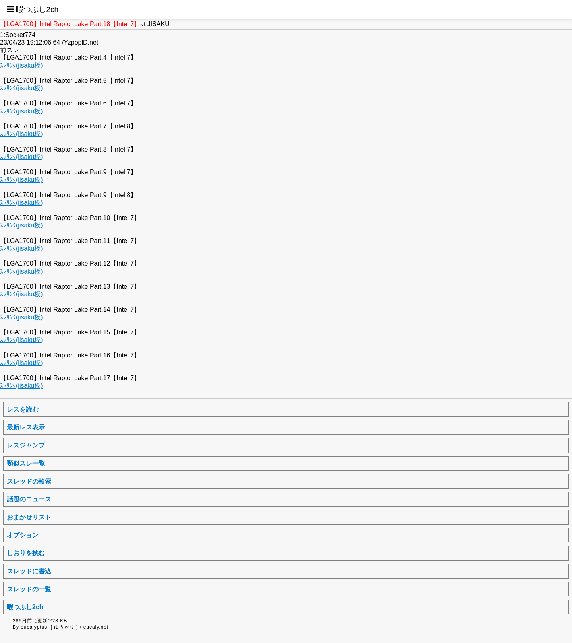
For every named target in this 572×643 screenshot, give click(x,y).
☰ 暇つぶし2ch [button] (32, 9)
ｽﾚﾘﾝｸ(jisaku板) (21, 65)
